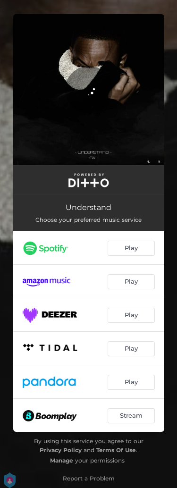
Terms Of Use (116, 450)
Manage (61, 460)
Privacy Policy (61, 450)
